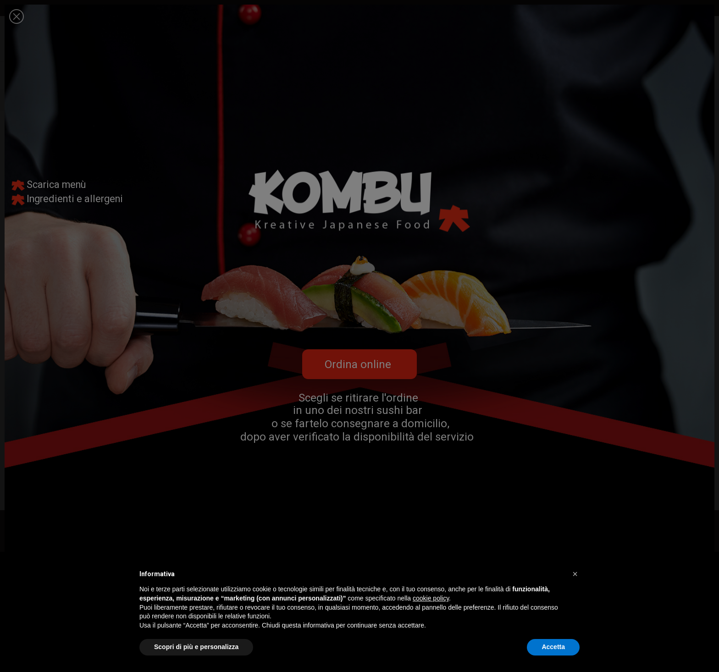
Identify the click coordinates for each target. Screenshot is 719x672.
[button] (575, 574)
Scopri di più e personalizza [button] (196, 646)
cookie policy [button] (431, 598)
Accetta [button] (553, 646)
